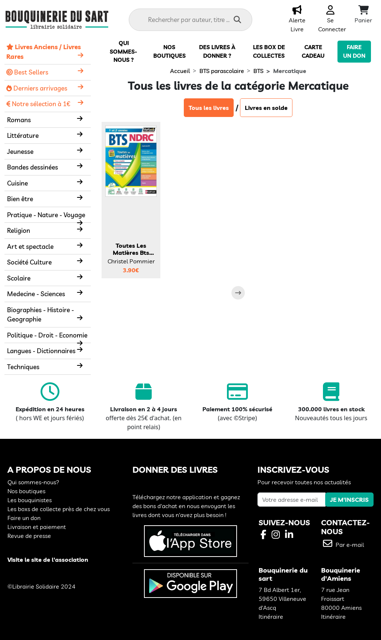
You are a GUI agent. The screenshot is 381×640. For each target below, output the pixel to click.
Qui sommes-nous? (33, 482)
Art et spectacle (30, 246)
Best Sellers (27, 72)
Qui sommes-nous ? (123, 51)
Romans (19, 120)
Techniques (23, 367)
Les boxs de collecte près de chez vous (58, 509)
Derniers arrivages (36, 88)
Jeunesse (20, 151)
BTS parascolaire (221, 71)
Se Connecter (332, 20)
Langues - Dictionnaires (41, 351)
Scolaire (19, 278)
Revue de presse (29, 535)
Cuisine (17, 183)
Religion (18, 230)
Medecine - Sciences (36, 294)
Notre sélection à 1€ (38, 104)
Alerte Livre (297, 20)
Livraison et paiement (36, 526)
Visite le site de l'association (47, 559)
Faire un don (24, 518)
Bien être (20, 199)
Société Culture (29, 262)
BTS (258, 71)
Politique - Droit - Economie (47, 335)
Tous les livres (209, 107)
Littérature (23, 135)
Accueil (180, 71)
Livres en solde (266, 107)
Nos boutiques (26, 491)
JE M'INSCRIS (349, 499)
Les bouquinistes (29, 500)
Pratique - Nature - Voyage (46, 215)
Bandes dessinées (32, 167)
